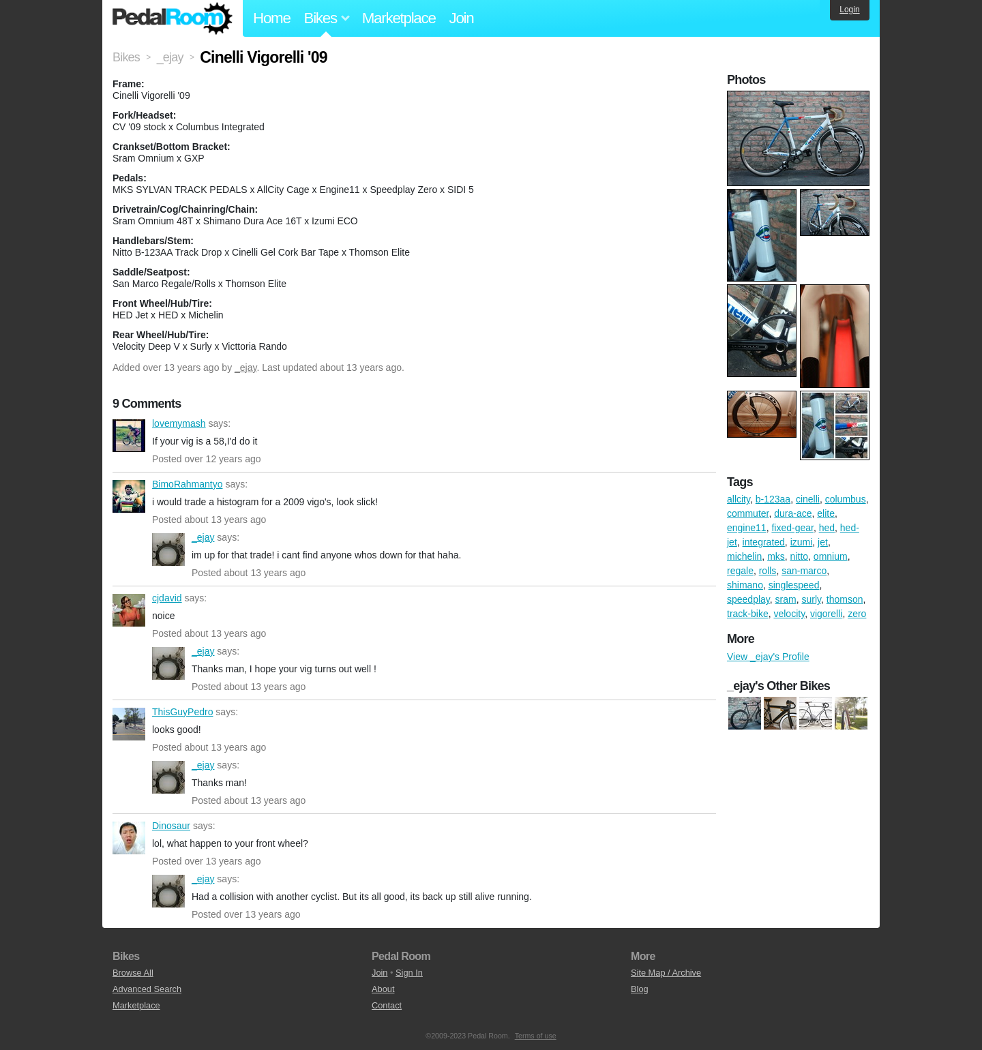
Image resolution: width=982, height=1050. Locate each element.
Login (849, 9)
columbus (845, 499)
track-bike (748, 613)
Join (461, 18)
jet (823, 542)
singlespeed (794, 585)
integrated (764, 542)
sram (786, 599)
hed (827, 527)
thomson (845, 599)
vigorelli (826, 613)
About (383, 989)
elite (826, 513)
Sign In (409, 972)
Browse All (133, 972)
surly (811, 599)
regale (740, 570)
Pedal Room (173, 18)
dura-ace (793, 513)
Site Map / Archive (666, 972)
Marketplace (399, 18)
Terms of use (535, 1036)
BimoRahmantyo (129, 496)
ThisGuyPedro (129, 724)
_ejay (245, 367)
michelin (744, 556)
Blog (640, 989)
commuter (748, 513)
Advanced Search (147, 989)
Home (272, 18)
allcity (738, 499)
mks (776, 556)
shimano (745, 585)
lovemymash (129, 435)
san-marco (804, 570)
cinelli (808, 499)
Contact (387, 1005)
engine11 (747, 527)
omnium (831, 556)
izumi (801, 542)
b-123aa (773, 499)
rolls (768, 570)
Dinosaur (129, 838)
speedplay (748, 599)
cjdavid (129, 610)
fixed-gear (792, 527)
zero (857, 613)
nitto (799, 556)
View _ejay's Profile (768, 656)
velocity (789, 613)
